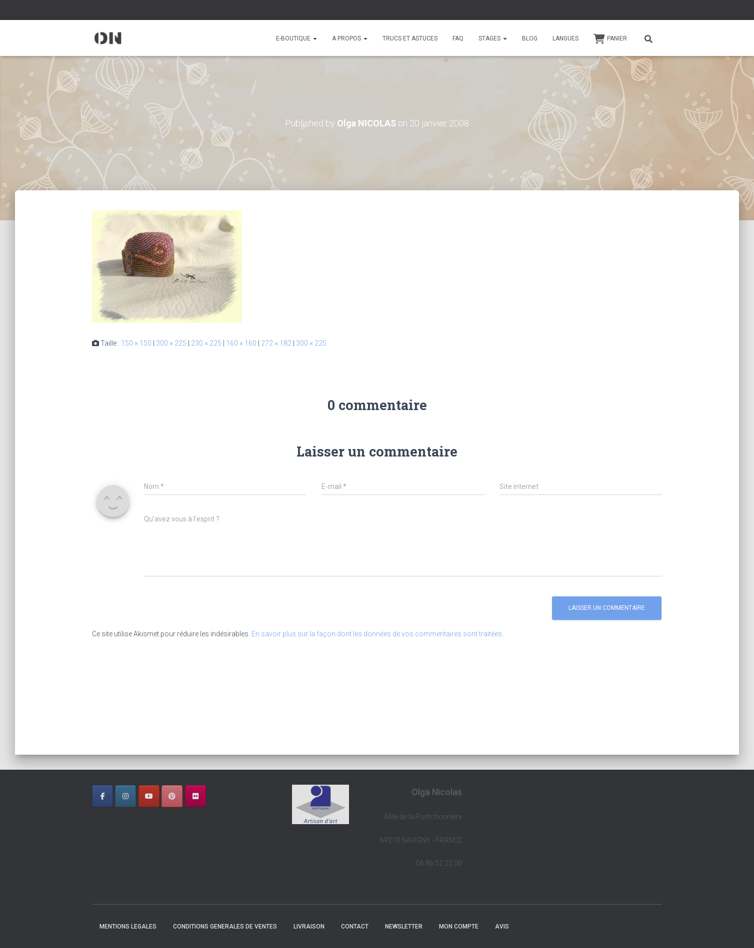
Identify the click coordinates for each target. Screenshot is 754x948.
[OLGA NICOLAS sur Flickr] (195, 796)
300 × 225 (171, 343)
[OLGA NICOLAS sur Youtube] (149, 796)
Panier (610, 39)
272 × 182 (276, 343)
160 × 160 (241, 343)
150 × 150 (136, 343)
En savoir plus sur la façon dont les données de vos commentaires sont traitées (377, 634)
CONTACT (354, 926)
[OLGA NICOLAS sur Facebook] (102, 796)
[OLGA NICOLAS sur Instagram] (125, 796)
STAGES (492, 38)
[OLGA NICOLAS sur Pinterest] (172, 796)
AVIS (502, 926)
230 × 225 (206, 343)
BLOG (530, 38)
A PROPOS (350, 38)
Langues (565, 38)
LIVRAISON (309, 926)
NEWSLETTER (403, 926)
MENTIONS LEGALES (128, 926)
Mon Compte (458, 926)
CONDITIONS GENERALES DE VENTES (225, 926)
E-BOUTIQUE (296, 38)
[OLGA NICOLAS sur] (218, 796)
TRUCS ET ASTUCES (410, 38)
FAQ (458, 38)
